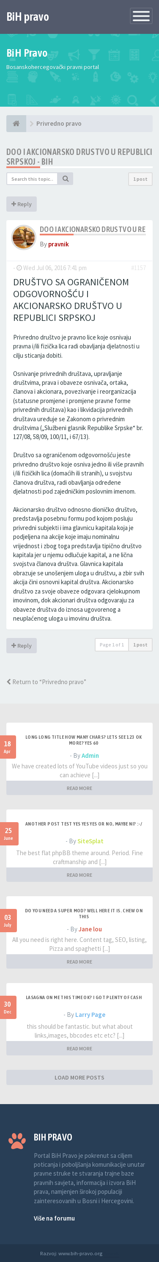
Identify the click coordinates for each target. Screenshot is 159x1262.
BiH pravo (27, 16)
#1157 (138, 268)
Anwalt (111, 1253)
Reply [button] (21, 204)
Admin (90, 755)
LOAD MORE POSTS (79, 1077)
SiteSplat (90, 841)
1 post (140, 179)
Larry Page (90, 1015)
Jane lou (90, 929)
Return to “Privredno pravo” (46, 682)
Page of (112, 644)
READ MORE (79, 788)
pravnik (58, 244)
